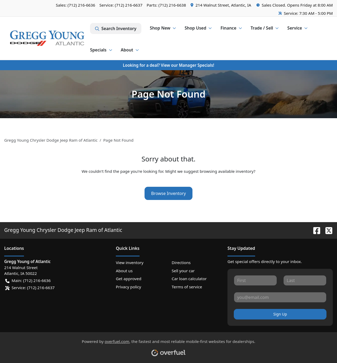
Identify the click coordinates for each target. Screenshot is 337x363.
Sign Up (280, 314)
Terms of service (187, 286)
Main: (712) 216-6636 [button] (28, 281)
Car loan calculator (189, 278)
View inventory (129, 262)
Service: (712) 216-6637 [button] (30, 288)
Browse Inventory (168, 193)
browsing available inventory (227, 171)
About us (124, 270)
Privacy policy (128, 286)
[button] (221, 5)
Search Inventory (115, 28)
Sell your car (183, 270)
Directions (181, 262)
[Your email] (280, 297)
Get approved (128, 278)
